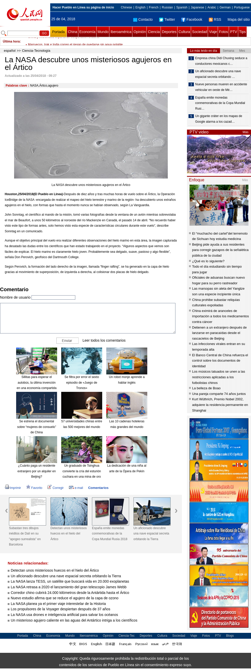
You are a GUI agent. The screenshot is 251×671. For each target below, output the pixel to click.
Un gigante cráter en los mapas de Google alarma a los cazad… (218, 118)
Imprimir (13, 488)
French (153, 7)
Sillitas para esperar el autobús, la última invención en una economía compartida (36, 382)
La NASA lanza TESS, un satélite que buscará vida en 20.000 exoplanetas (70, 581)
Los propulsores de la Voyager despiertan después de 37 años (61, 609)
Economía (87, 32)
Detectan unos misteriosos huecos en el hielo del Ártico (68, 533)
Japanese (197, 7)
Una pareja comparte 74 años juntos (219, 394)
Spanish (181, 7)
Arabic (211, 7)
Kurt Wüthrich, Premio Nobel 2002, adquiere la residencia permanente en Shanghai (220, 404)
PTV (233, 32)
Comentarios (98, 488)
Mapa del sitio (239, 19)
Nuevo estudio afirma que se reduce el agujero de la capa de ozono (65, 598)
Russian (167, 7)
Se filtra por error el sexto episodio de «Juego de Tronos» (82, 382)
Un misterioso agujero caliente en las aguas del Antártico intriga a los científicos (74, 620)
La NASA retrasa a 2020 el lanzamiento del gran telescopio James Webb (69, 587)
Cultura (184, 32)
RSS (215, 19)
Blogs (230, 635)
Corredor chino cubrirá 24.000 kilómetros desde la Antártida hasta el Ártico (70, 593)
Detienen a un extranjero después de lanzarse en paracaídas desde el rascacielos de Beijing (219, 333)
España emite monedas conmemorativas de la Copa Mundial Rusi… (220, 103)
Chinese (126, 7)
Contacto (143, 19)
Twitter (167, 19)
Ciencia (154, 32)
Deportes (169, 32)
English (140, 7)
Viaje (213, 32)
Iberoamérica (120, 32)
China (72, 32)
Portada (58, 32)
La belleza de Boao (206, 388)
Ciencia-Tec (127, 635)
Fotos (223, 32)
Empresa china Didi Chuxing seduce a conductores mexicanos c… (221, 61)
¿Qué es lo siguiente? (208, 261)
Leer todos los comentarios (104, 340)
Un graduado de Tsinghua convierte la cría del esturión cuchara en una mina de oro (81, 471)
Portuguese (242, 7)
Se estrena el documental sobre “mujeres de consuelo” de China (36, 427)
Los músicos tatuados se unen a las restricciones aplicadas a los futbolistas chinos (218, 377)
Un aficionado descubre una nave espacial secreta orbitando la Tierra (151, 533)
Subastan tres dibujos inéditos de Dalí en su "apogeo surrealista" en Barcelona (25, 536)
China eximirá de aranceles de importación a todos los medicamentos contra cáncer (220, 316)
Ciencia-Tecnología (36, 51)
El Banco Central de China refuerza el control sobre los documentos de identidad (220, 360)
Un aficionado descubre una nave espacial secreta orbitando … (218, 74)
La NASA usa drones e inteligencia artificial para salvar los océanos (64, 615)
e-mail (76, 488)
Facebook (191, 19)
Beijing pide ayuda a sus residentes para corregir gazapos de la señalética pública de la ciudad (220, 250)
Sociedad (199, 32)
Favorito (34, 488)
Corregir (55, 488)
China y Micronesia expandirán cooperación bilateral (63, 41)
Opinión (139, 32)
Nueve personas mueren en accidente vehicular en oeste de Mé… (221, 87)
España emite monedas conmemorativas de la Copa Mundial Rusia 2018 (109, 533)
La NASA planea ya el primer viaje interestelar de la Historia (58, 604)
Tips (242, 32)
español (10, 51)
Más (245, 132)
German (225, 7)
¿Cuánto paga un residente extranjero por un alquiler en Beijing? (36, 471)
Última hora (11, 41)
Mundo (103, 32)
